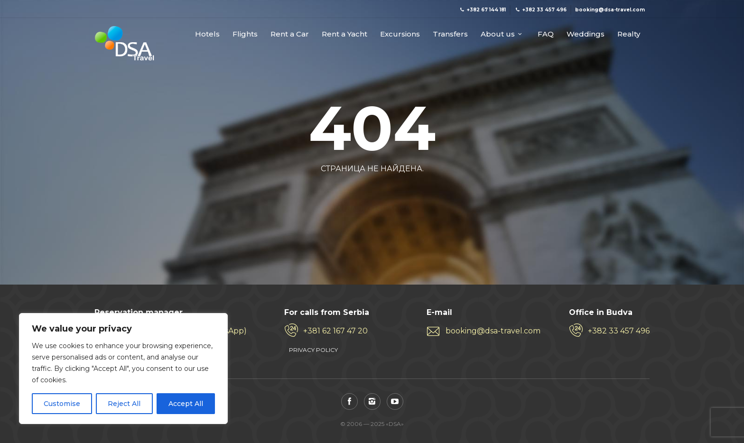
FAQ (546, 34)
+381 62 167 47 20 (335, 330)
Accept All (185, 403)
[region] (123, 368)
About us (498, 34)
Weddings (585, 34)
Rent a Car (289, 34)
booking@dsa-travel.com (493, 330)
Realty (628, 34)
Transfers (450, 34)
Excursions (400, 34)
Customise (62, 403)
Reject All (124, 403)
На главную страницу (372, 191)
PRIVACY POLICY (313, 349)
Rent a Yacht (344, 34)
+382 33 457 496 (619, 330)
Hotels (207, 34)
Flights (245, 34)
